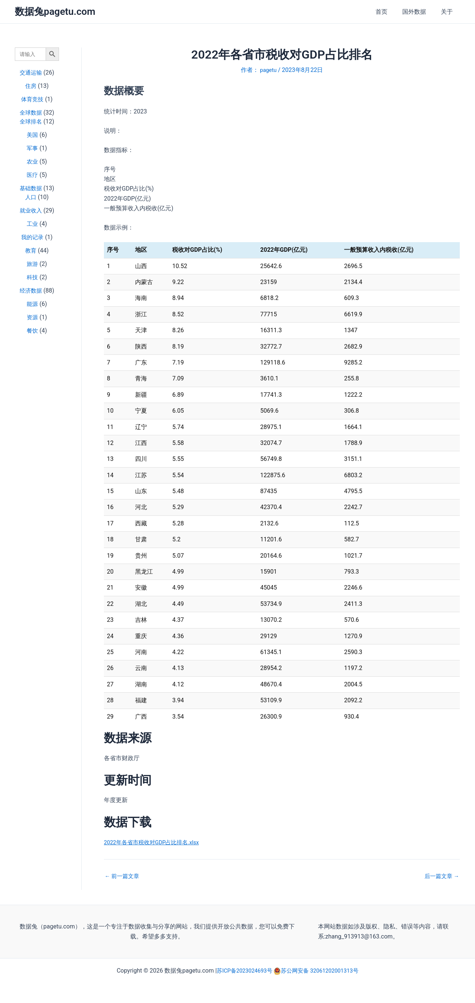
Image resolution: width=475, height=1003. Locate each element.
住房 (31, 85)
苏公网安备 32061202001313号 (322, 970)
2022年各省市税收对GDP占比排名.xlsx (155, 842)
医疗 (32, 174)
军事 (32, 148)
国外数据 (418, 11)
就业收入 (31, 210)
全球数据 (31, 112)
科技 (32, 277)
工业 (32, 223)
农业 (32, 161)
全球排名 (31, 121)
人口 (31, 197)
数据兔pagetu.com (55, 11)
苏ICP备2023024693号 (242, 970)
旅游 (32, 263)
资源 (32, 317)
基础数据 (31, 188)
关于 (448, 11)
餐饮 (32, 330)
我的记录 (32, 237)
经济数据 (31, 290)
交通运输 (31, 72)
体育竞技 (32, 99)
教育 (31, 250)
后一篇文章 (440, 876)
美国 (32, 134)
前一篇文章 (123, 876)
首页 (389, 11)
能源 (32, 303)
